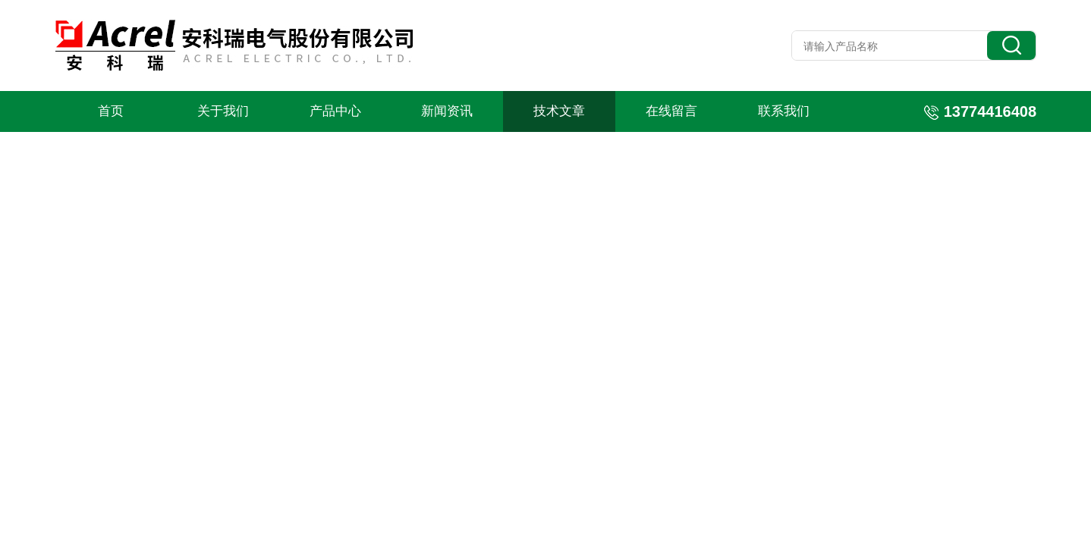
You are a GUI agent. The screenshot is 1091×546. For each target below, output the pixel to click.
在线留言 (671, 111)
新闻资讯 (447, 111)
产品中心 (335, 111)
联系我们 (784, 111)
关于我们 (223, 111)
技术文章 (559, 111)
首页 (111, 111)
